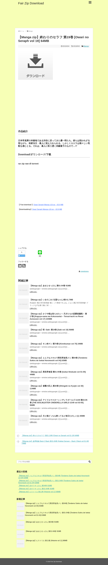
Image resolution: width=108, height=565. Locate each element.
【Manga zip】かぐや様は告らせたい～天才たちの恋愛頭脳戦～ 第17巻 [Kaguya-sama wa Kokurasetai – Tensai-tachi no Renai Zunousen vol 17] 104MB (58, 316)
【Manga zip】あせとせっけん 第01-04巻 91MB (50, 286)
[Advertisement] (54, 107)
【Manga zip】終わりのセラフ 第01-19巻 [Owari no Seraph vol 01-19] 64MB (48, 435)
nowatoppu (84, 271)
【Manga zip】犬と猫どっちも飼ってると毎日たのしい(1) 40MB (57, 416)
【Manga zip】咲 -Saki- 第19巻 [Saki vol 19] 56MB (52, 330)
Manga (86, 46)
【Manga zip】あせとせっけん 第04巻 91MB (35, 486)
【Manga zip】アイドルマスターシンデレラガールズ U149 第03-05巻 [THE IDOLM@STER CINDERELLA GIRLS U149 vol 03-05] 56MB (58, 402)
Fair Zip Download (31, 3)
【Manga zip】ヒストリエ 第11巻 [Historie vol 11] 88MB (39, 492)
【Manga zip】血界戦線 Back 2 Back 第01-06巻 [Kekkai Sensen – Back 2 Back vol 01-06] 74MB (53, 442)
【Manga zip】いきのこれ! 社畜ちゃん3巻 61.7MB (51, 300)
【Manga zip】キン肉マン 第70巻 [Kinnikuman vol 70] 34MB (56, 344)
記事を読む (33, 292)
